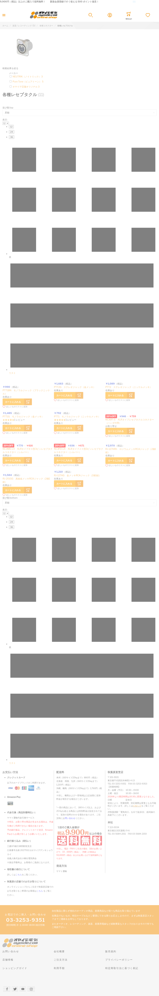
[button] (90, 15)
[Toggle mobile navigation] (4, 15)
